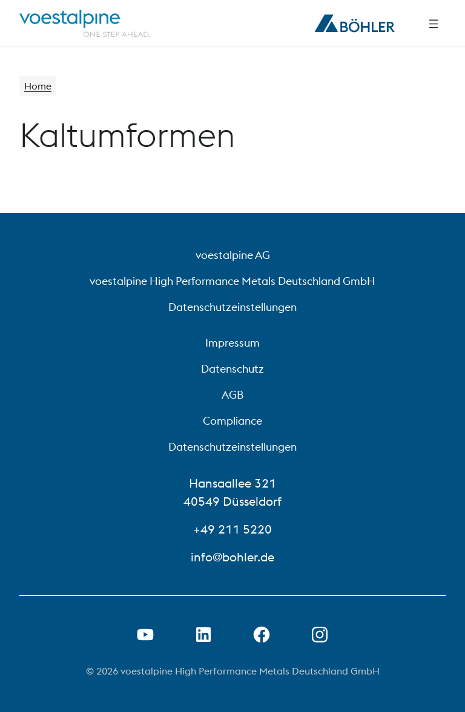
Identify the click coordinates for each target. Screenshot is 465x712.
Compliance (232, 421)
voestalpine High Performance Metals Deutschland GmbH (232, 281)
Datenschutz (232, 369)
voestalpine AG (233, 255)
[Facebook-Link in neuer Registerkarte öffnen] (261, 634)
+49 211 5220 (232, 529)
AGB (232, 395)
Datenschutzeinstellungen (232, 307)
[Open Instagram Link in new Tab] (319, 634)
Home (37, 86)
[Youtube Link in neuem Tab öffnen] (145, 634)
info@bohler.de (232, 556)
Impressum (232, 343)
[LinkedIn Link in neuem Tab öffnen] (203, 634)
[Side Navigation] (433, 23)
